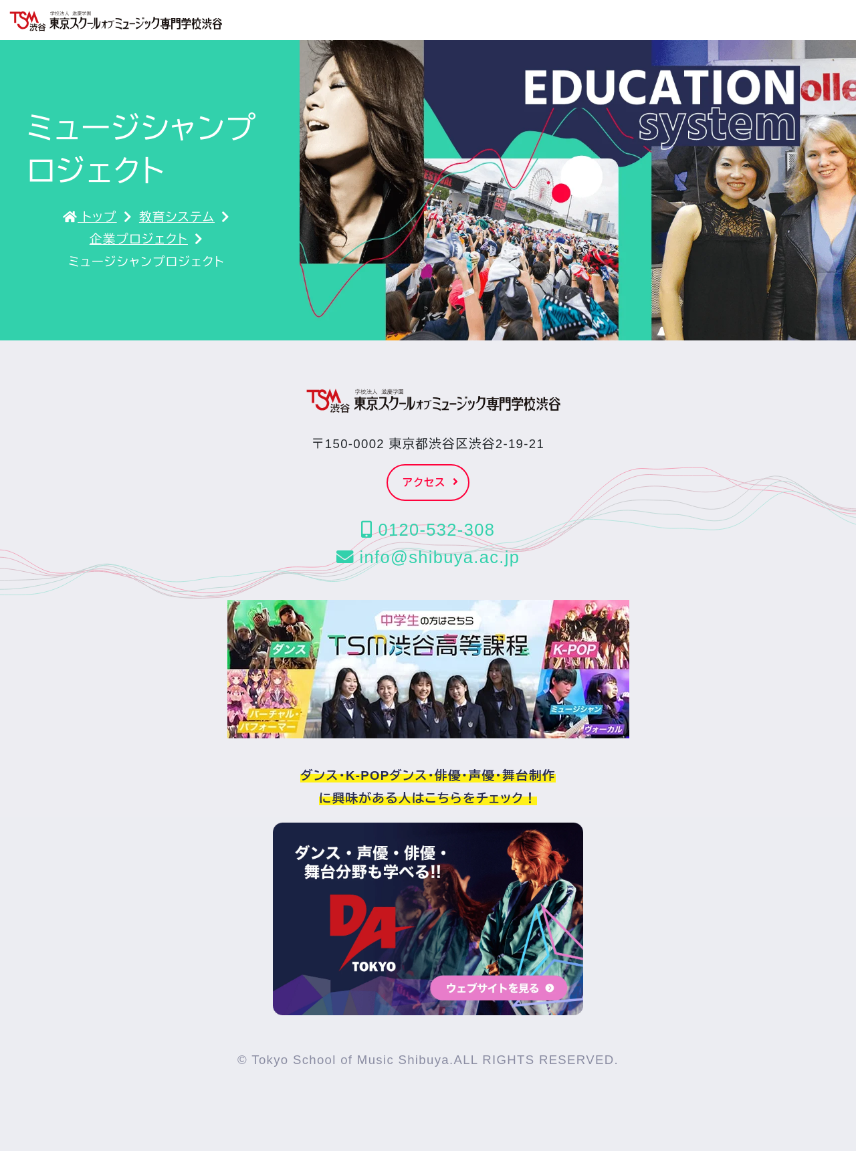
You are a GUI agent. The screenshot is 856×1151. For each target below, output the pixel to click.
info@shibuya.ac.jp (428, 557)
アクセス (431, 482)
